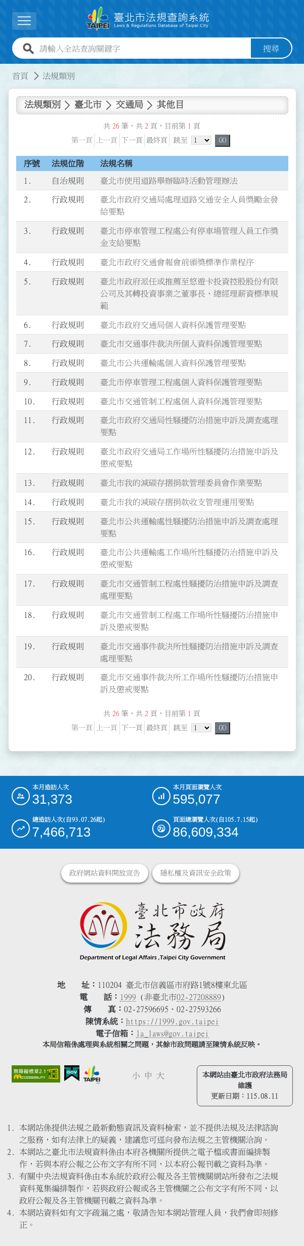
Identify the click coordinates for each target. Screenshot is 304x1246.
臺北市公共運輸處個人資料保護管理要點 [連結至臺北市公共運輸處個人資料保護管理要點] (173, 363)
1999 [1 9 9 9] (128, 997)
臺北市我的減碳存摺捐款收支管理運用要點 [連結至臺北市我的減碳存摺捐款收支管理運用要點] (177, 502)
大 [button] (160, 1075)
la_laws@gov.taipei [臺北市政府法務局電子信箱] (172, 1033)
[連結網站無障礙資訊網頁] (36, 1074)
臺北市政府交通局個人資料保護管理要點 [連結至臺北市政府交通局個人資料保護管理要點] (173, 325)
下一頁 (132, 140)
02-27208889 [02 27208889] (199, 997)
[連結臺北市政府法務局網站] (152, 931)
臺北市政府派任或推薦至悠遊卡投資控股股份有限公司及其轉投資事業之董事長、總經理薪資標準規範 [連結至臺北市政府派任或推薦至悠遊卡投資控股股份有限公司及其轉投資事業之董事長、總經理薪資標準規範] (189, 293)
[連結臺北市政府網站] (91, 1074)
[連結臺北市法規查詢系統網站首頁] (148, 19)
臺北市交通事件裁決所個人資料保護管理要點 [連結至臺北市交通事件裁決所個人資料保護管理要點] (181, 344)
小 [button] (136, 1075)
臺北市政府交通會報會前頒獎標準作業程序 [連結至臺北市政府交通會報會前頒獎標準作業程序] (177, 262)
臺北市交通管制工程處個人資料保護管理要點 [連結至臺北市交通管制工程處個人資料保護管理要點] (181, 401)
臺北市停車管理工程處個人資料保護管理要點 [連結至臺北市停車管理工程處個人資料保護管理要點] (181, 382)
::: (6, 70)
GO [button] (222, 140)
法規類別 (58, 76)
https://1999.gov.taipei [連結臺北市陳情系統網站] (172, 1021)
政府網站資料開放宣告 (104, 873)
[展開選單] (24, 21)
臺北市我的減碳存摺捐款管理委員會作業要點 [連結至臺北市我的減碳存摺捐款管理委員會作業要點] (181, 483)
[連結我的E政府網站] (71, 1073)
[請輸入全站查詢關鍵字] (143, 48)
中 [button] (148, 1075)
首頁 (20, 76)
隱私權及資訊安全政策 (195, 873)
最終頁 (156, 140)
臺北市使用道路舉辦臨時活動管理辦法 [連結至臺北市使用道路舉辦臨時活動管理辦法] (169, 181)
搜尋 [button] (271, 49)
